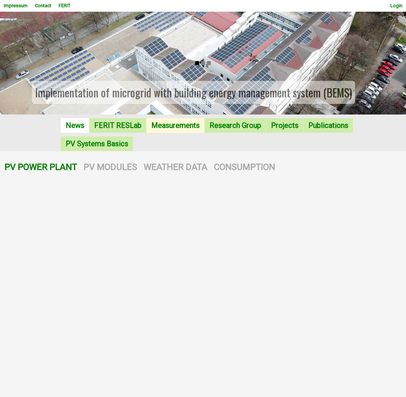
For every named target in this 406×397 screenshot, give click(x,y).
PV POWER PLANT (40, 167)
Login (396, 5)
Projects (284, 125)
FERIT (64, 5)
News (75, 125)
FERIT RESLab (117, 125)
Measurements (175, 125)
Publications (328, 125)
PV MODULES (110, 167)
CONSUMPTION (244, 167)
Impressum (15, 5)
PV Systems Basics (97, 143)
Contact (43, 5)
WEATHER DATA (175, 167)
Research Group (235, 125)
